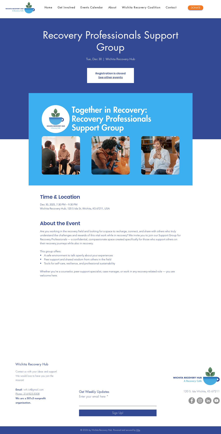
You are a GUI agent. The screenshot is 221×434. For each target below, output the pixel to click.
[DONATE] (195, 7)
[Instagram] (200, 400)
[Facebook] (192, 400)
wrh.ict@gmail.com (34, 389)
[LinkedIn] (208, 400)
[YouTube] (216, 400)
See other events (110, 77)
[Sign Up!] (118, 413)
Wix (138, 429)
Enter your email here (92, 396)
